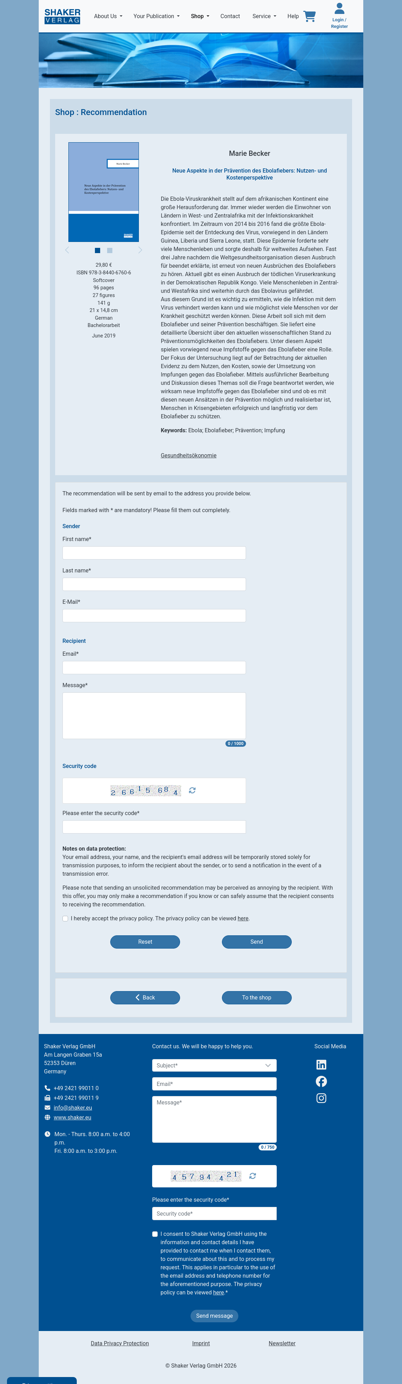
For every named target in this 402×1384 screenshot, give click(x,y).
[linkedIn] (321, 1065)
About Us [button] (106, 16)
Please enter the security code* (101, 813)
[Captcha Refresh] (192, 790)
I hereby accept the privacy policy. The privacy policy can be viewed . (160, 918)
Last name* (76, 570)
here (243, 918)
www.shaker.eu (72, 1117)
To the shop (256, 997)
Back (145, 997)
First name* (76, 539)
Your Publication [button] (155, 16)
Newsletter (282, 1343)
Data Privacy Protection (120, 1343)
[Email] (214, 1083)
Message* (75, 685)
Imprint (201, 1343)
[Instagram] (321, 1098)
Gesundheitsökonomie (189, 455)
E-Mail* (71, 602)
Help (294, 16)
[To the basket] (309, 16)
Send (257, 941)
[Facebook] (321, 1081)
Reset (145, 941)
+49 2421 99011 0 (76, 1088)
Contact (231, 16)
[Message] (214, 1119)
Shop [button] (201, 16)
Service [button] (262, 16)
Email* (70, 654)
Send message (214, 1316)
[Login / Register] (339, 16)
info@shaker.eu (73, 1107)
